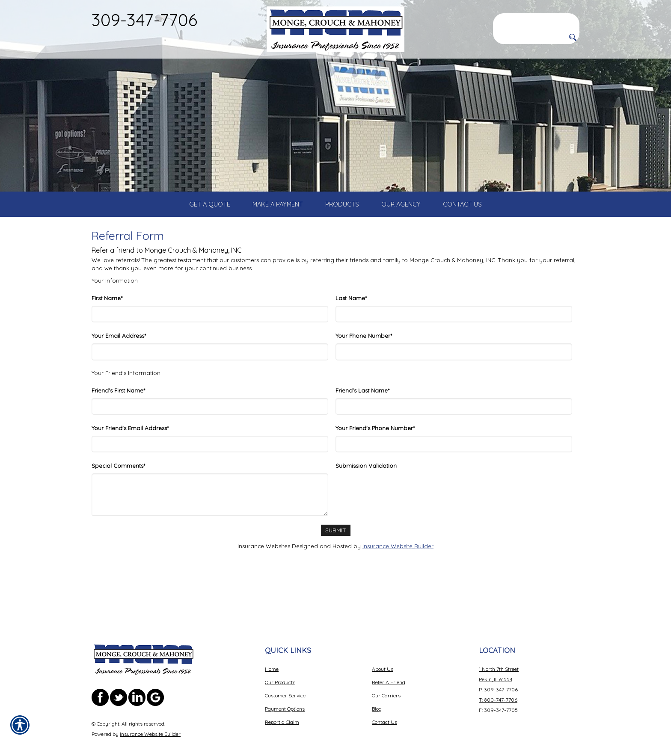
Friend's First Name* (118, 413)
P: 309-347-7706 (498, 665)
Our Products (280, 658)
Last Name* (351, 321)
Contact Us (384, 697)
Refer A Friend (388, 658)
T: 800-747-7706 (498, 675)
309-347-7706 (144, 19)
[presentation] (401, 513)
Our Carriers (386, 671)
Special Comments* (118, 488)
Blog (377, 684)
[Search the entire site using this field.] (536, 20)
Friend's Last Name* (362, 413)
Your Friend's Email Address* (130, 450)
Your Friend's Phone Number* (375, 450)
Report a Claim (282, 697)
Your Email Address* (119, 358)
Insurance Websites (264, 568)
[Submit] (335, 553)
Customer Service (285, 671)
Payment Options (285, 684)
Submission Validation (366, 488)
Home (272, 644)
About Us (382, 644)
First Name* (107, 321)
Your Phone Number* (364, 358)
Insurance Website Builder (397, 568)
